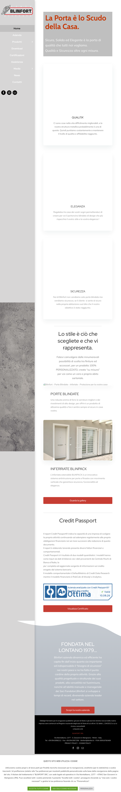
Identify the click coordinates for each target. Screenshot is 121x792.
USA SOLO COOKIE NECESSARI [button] (64, 789)
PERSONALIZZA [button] (86, 789)
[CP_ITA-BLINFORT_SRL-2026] (77, 622)
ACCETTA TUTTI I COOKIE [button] (38, 789)
